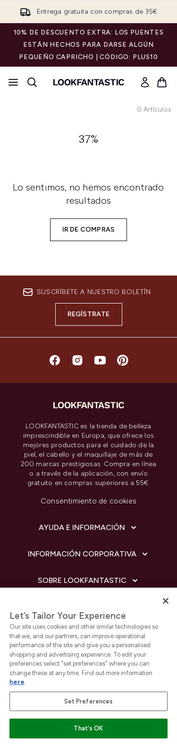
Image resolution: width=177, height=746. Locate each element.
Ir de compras (88, 230)
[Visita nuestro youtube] (100, 360)
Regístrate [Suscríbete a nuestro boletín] (88, 314)
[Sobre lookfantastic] (89, 580)
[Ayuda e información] (88, 527)
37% (89, 140)
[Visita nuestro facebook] (54, 360)
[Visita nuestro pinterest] (122, 360)
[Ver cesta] (161, 82)
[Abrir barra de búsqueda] (32, 82)
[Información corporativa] (89, 554)
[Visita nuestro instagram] (77, 360)
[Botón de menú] (13, 82)
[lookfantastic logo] (88, 82)
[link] (144, 82)
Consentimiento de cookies (88, 500)
